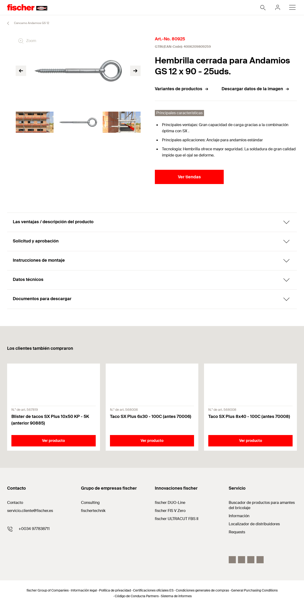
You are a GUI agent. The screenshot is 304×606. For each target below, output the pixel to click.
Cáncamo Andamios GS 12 (26, 23)
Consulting (90, 502)
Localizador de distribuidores (254, 523)
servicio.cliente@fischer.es (30, 510)
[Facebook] (232, 559)
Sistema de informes (176, 596)
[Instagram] (241, 559)
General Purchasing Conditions (254, 590)
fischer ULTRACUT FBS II (176, 518)
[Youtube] (260, 559)
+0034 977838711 (34, 528)
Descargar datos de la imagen (256, 88)
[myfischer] (278, 7)
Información (239, 515)
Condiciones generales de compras (202, 590)
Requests (237, 532)
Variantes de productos (182, 88)
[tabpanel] (34, 122)
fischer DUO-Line (170, 502)
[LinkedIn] (250, 559)
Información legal (84, 590)
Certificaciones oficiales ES (153, 590)
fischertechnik (93, 510)
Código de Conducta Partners (137, 596)
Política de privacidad (115, 590)
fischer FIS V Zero (170, 510)
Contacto (15, 502)
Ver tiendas (189, 177)
